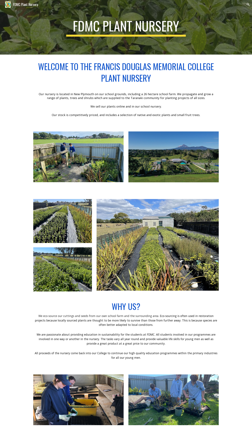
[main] (126, 27)
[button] (248, 4)
